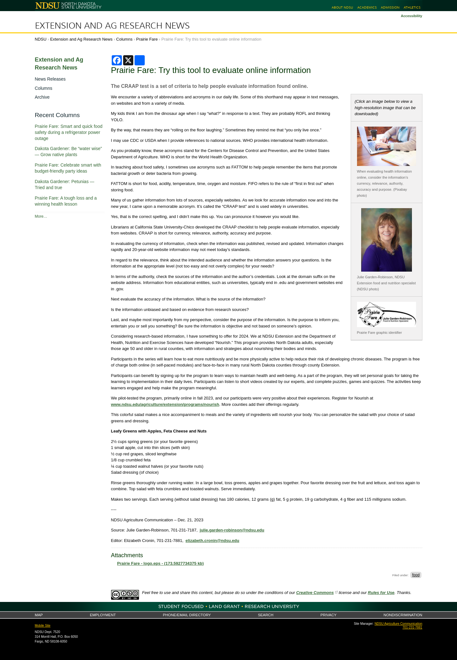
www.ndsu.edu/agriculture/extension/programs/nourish (165, 404)
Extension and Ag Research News (112, 26)
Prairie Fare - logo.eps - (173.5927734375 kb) (160, 563)
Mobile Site (42, 625)
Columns (124, 39)
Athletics (412, 7)
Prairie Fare (147, 39)
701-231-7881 (412, 627)
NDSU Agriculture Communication (398, 623)
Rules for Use (381, 592)
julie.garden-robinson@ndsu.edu (232, 530)
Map (39, 615)
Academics (367, 7)
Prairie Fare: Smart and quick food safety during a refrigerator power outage (69, 132)
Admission (390, 7)
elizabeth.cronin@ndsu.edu (212, 540)
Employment (103, 615)
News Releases (50, 79)
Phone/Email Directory (187, 615)
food (416, 575)
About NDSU (342, 7)
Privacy (328, 615)
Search (266, 615)
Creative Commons (315, 592)
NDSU (41, 39)
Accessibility (411, 16)
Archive (42, 97)
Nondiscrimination (403, 615)
